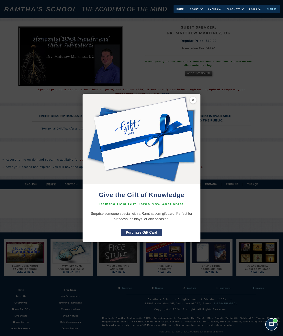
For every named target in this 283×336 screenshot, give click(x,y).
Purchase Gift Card (141, 232)
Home (180, 9)
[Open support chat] (271, 324)
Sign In (272, 9)
